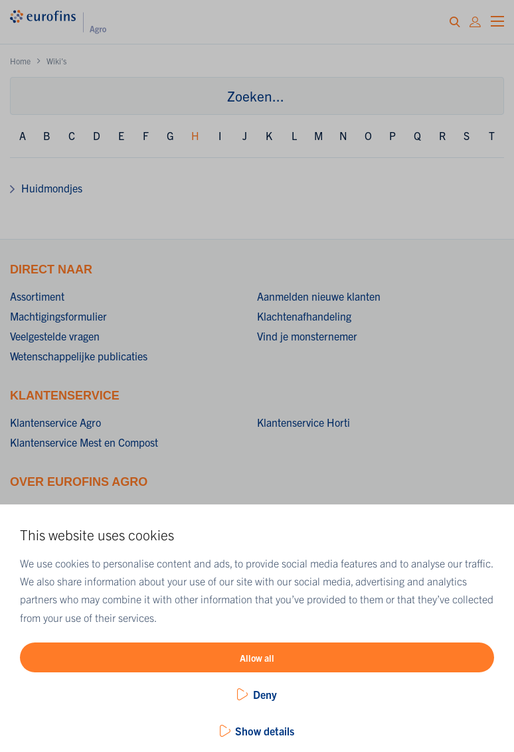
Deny (265, 694)
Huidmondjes (51, 187)
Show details (264, 730)
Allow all (257, 658)
